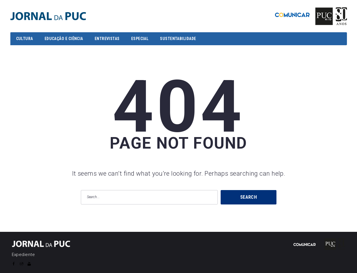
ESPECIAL (140, 38)
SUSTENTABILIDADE (178, 38)
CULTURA (24, 38)
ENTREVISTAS (107, 38)
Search (248, 197)
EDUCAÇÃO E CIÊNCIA (64, 38)
